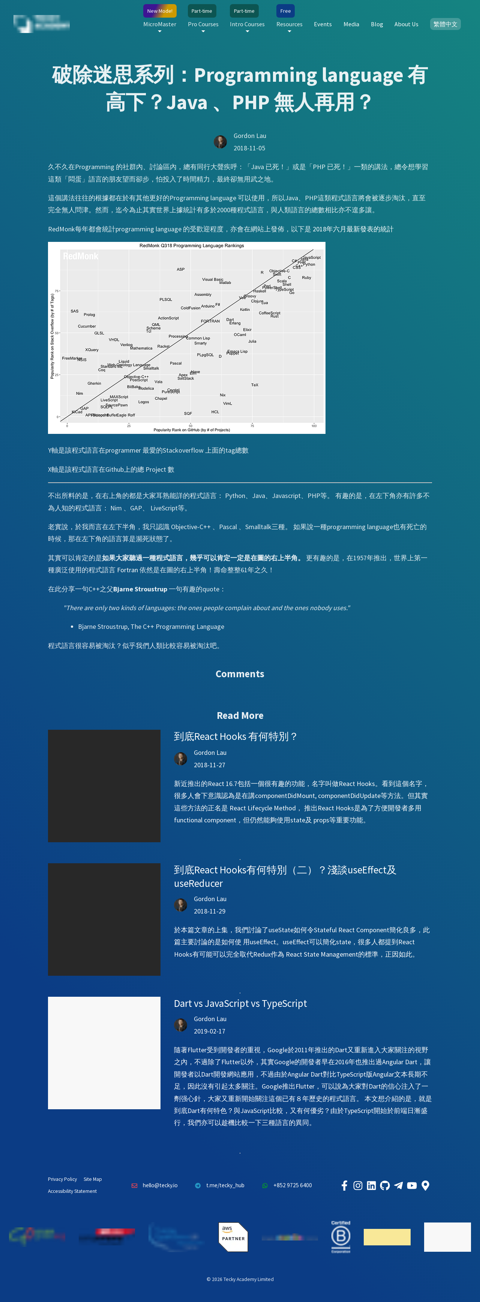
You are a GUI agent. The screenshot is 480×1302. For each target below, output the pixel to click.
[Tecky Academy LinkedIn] (371, 1185)
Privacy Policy (62, 1179)
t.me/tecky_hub (218, 1185)
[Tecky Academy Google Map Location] (425, 1185)
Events (323, 24)
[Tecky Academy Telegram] (398, 1185)
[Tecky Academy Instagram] (357, 1185)
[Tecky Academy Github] (385, 1185)
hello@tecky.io (153, 1185)
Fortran (127, 570)
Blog (377, 24)
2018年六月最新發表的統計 (353, 229)
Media (351, 24)
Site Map (93, 1179)
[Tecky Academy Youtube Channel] (411, 1185)
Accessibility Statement (72, 1191)
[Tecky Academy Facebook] (344, 1185)
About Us (406, 24)
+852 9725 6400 (285, 1185)
